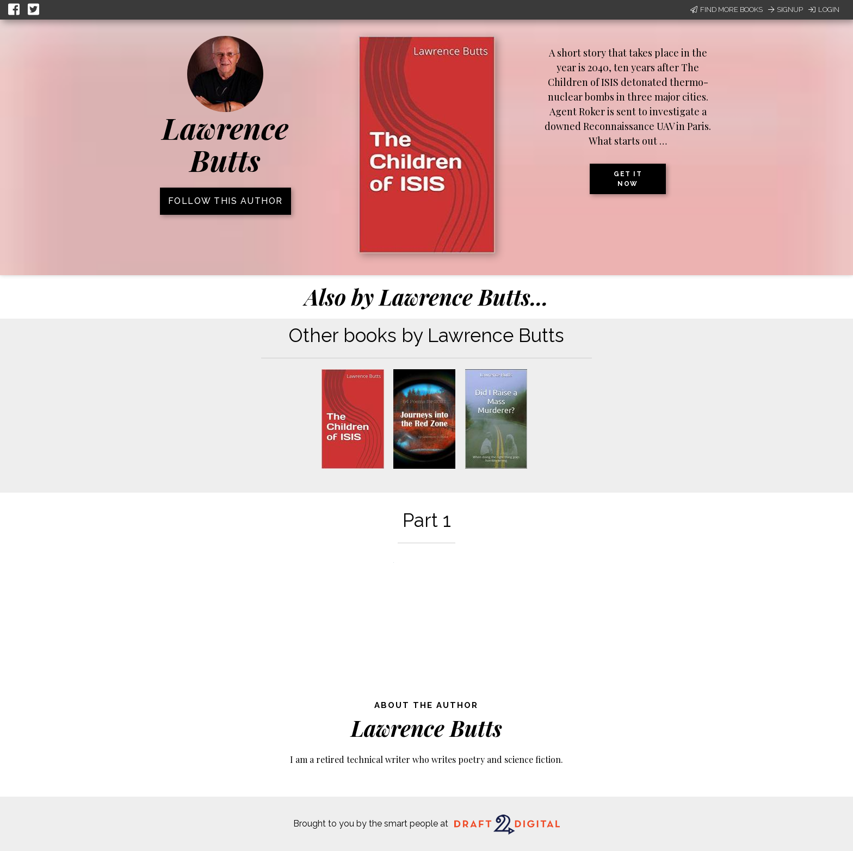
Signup (785, 9)
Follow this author (225, 201)
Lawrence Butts (225, 143)
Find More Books (726, 9)
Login (823, 9)
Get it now (628, 179)
